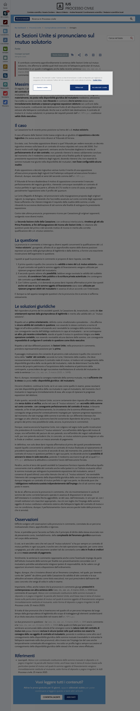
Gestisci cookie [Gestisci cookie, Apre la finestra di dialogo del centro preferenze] (42, 87)
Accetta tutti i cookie (99, 87)
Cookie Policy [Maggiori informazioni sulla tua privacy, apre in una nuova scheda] (97, 80)
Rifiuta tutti (79, 87)
